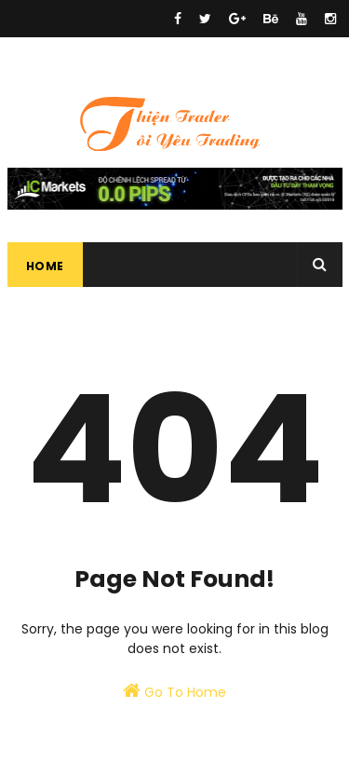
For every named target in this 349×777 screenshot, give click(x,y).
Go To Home (174, 691)
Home (45, 266)
